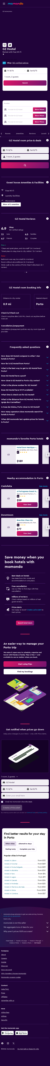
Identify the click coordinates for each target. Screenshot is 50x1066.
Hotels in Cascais (10, 880)
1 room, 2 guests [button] (11, 77)
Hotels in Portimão (11, 884)
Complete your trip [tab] (27, 849)
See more (43, 486)
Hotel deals (9, 940)
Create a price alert (34, 610)
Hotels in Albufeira (11, 870)
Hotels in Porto (14, 943)
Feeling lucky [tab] (10, 849)
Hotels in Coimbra (11, 893)
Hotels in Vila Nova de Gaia (14, 887)
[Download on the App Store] (21, 1033)
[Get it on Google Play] (7, 1033)
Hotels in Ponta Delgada (13, 867)
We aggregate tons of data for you (26, 927)
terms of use (31, 812)
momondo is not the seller (26, 923)
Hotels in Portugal (35, 940)
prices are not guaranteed (12, 916)
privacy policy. (42, 812)
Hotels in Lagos (10, 877)
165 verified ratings (20, 63)
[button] (4, 3)
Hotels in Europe (21, 940)
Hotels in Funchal (10, 864)
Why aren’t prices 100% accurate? (26, 931)
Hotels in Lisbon (10, 860)
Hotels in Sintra (10, 890)
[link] (27, 504)
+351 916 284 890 (10, 60)
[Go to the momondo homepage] (15, 3)
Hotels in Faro (9, 874)
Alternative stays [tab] (25, 844)
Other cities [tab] (10, 844)
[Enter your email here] (27, 795)
